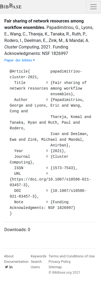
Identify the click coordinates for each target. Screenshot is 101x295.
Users (35, 267)
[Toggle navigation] (93, 6)
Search (36, 262)
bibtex (28, 60)
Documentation (16, 262)
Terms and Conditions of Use (71, 256)
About (9, 256)
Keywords (38, 256)
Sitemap (55, 267)
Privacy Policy (59, 262)
